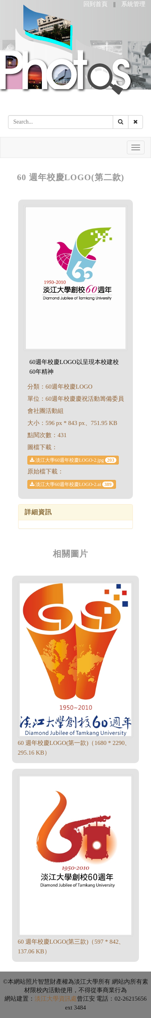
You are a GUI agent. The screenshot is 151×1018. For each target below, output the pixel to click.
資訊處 (68, 998)
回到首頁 (95, 4)
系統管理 (133, 4)
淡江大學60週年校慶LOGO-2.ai (72, 484)
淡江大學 (47, 998)
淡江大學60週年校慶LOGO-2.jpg (73, 460)
